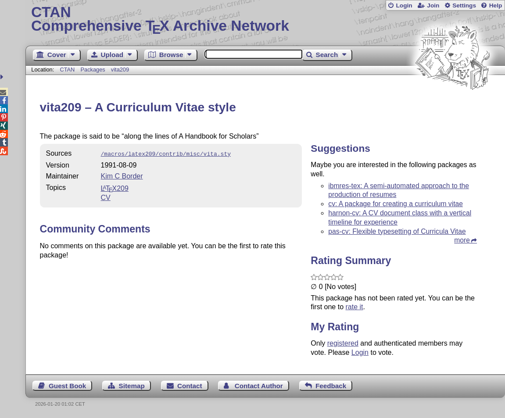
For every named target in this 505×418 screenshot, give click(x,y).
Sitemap (132, 385)
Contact (189, 385)
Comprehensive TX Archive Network (265, 20)
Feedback (330, 385)
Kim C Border (122, 175)
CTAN (67, 69)
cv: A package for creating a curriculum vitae (395, 203)
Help (495, 5)
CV (106, 196)
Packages (93, 69)
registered (342, 343)
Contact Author (259, 385)
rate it (354, 307)
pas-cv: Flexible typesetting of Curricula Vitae (397, 231)
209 (115, 187)
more (462, 240)
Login (404, 5)
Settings (464, 5)
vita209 (120, 69)
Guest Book (67, 385)
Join (433, 5)
